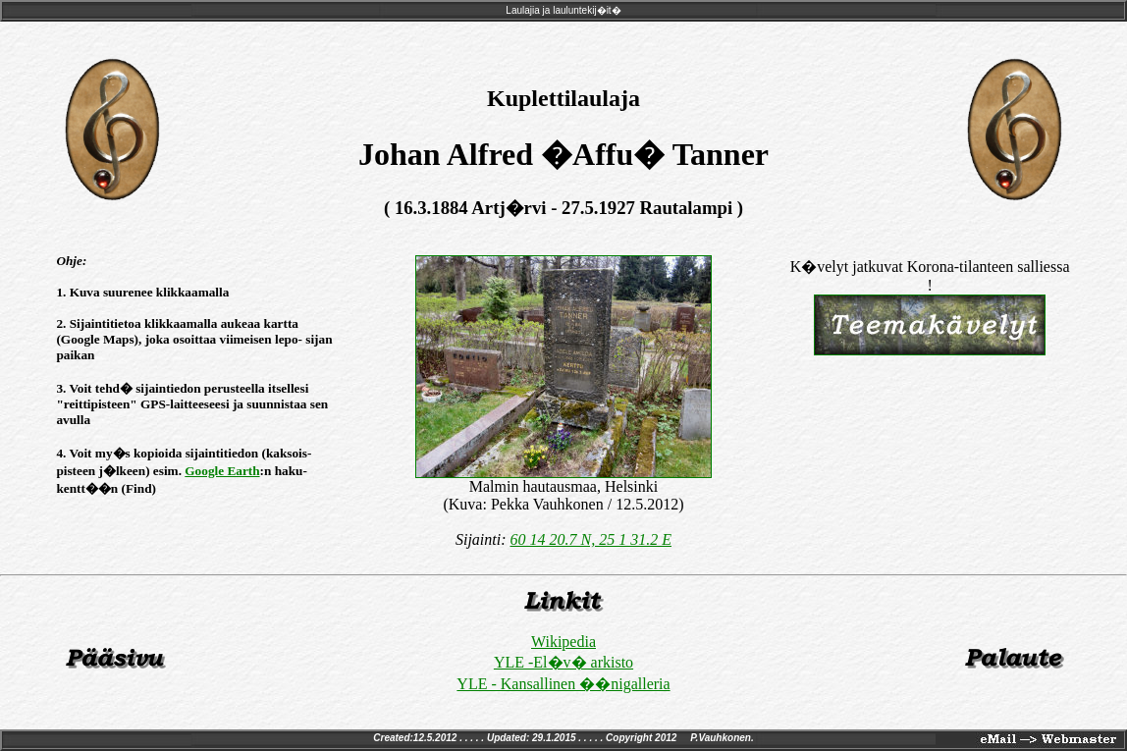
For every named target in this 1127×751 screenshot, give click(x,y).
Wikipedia (563, 641)
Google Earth (222, 470)
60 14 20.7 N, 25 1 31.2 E (590, 539)
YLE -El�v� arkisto (563, 662)
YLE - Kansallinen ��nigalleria (563, 683)
